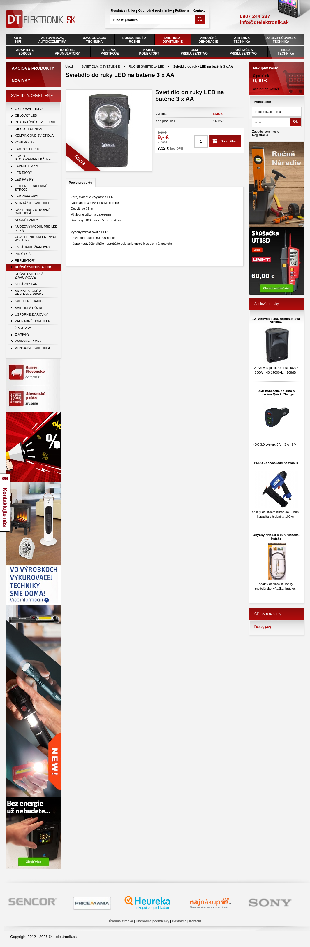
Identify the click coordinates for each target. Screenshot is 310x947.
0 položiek (276, 73)
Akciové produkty (33, 68)
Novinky (21, 80)
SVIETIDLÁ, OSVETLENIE (101, 66)
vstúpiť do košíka (266, 89)
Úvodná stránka (123, 10)
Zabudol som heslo (265, 131)
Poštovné (182, 10)
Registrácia (260, 135)
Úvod (69, 66)
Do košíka (228, 141)
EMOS (218, 113)
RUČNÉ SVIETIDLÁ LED (146, 66)
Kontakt (199, 10)
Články (262, 627)
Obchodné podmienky (155, 10)
